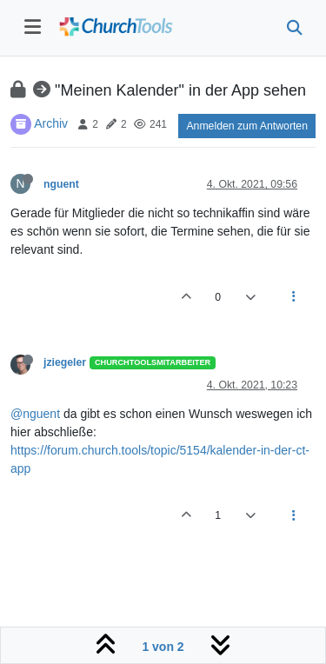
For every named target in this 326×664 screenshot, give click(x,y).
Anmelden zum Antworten (247, 126)
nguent (61, 184)
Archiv (51, 123)
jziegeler (64, 362)
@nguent (35, 414)
